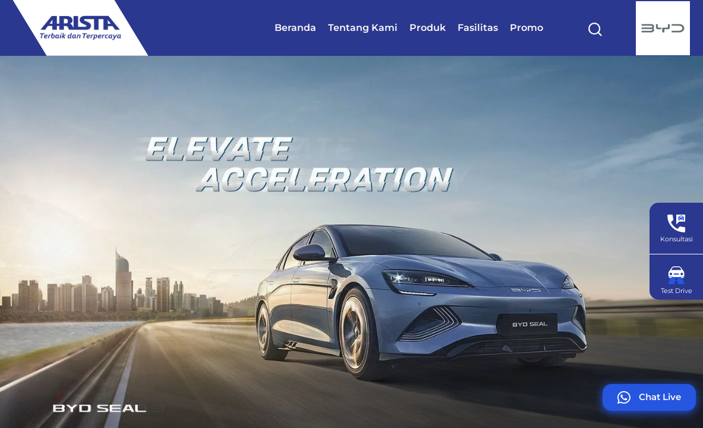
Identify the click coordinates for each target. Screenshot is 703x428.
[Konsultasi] (676, 223)
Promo (526, 27)
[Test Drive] (676, 275)
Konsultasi (676, 239)
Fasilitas (478, 27)
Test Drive (676, 291)
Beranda (295, 27)
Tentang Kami (363, 27)
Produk (427, 27)
